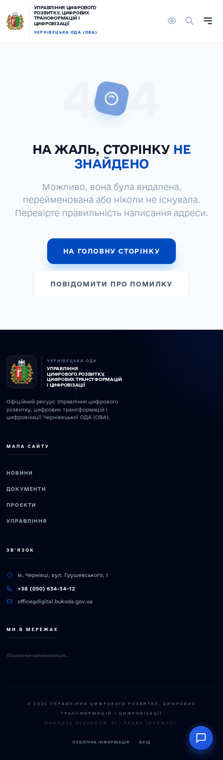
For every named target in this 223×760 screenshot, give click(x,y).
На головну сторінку (111, 251)
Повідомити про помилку (111, 284)
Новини (19, 473)
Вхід (145, 742)
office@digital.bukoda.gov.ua (55, 601)
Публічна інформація (100, 742)
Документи (26, 489)
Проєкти (21, 505)
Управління (26, 521)
